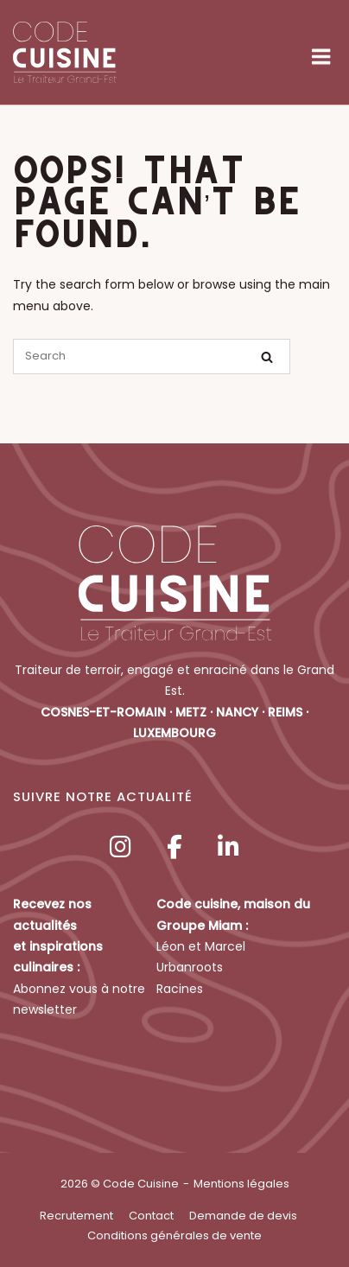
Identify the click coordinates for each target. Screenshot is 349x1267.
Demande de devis (243, 1215)
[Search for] (151, 356)
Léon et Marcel (200, 946)
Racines (179, 988)
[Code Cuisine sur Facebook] (174, 847)
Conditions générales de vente (174, 1235)
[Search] (267, 357)
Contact (151, 1215)
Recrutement (76, 1215)
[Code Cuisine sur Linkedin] (229, 847)
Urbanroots (189, 967)
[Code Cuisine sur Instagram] (120, 847)
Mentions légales (241, 1183)
